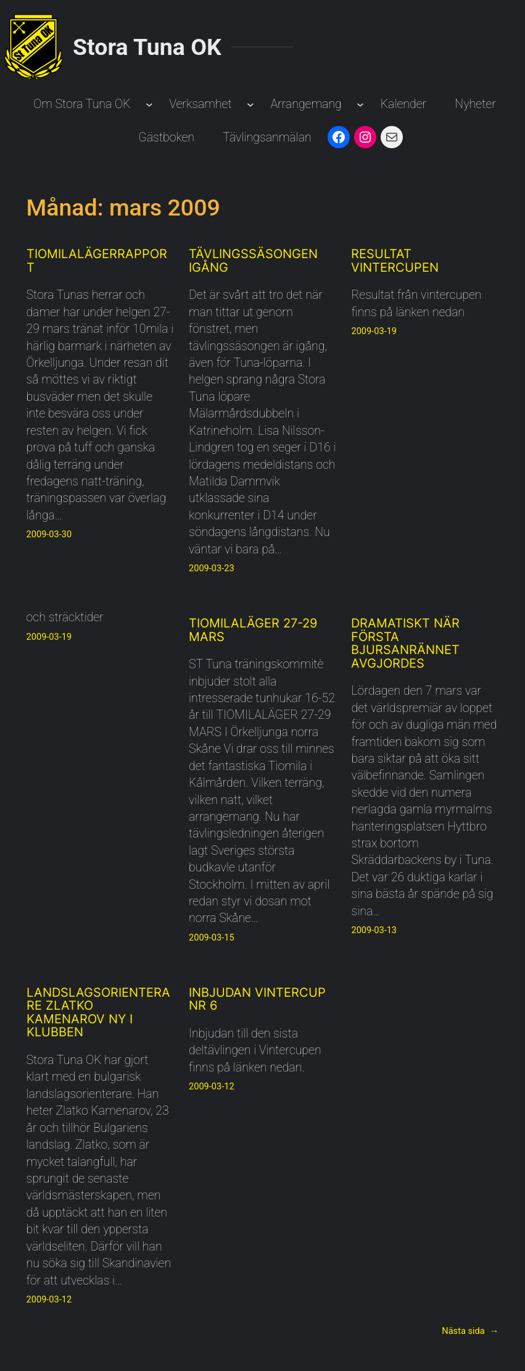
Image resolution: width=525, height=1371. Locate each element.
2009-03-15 (211, 937)
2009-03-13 (374, 930)
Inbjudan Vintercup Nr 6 (257, 999)
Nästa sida (470, 1331)
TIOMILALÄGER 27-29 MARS (253, 630)
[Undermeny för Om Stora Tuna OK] (149, 104)
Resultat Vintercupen (395, 261)
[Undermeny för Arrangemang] (360, 104)
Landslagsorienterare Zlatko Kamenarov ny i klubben (98, 1012)
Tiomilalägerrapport (97, 261)
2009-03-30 (49, 534)
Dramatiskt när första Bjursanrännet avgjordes (405, 643)
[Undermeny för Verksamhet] (250, 104)
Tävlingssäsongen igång (253, 261)
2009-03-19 (374, 331)
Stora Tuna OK (147, 47)
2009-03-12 (49, 1299)
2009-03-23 (211, 568)
